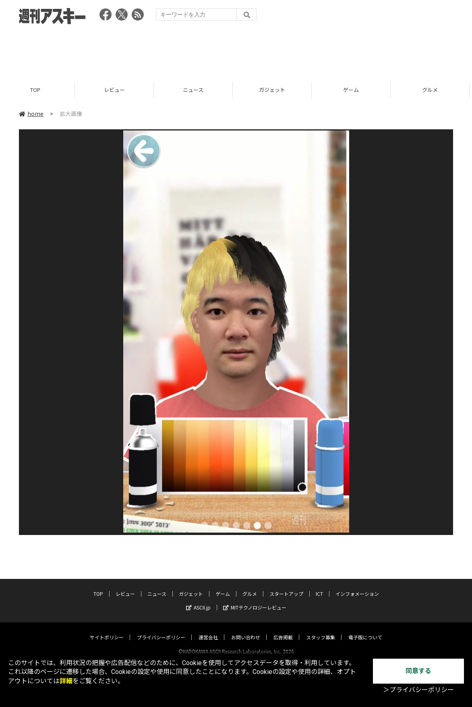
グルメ (249, 586)
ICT (319, 586)
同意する (418, 671)
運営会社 (208, 629)
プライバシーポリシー (161, 629)
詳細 (66, 681)
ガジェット (276, 89)
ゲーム (355, 89)
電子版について (365, 629)
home (31, 114)
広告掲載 (283, 629)
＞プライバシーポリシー (418, 690)
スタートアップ (286, 586)
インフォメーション (357, 586)
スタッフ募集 (320, 629)
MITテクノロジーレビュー (254, 599)
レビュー (118, 89)
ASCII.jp (198, 599)
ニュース (197, 89)
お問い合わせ (245, 629)
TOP (39, 89)
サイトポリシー (107, 629)
